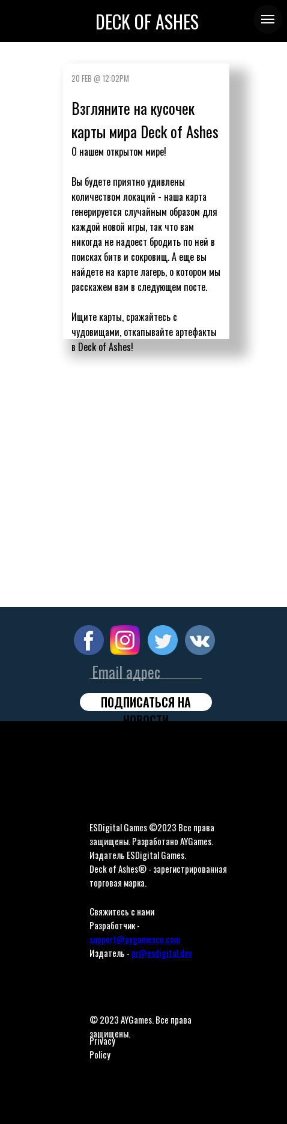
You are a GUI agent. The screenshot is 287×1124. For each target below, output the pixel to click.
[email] (146, 672)
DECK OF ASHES (147, 21)
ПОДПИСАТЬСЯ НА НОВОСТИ (146, 702)
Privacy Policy (102, 1047)
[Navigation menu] (267, 19)
